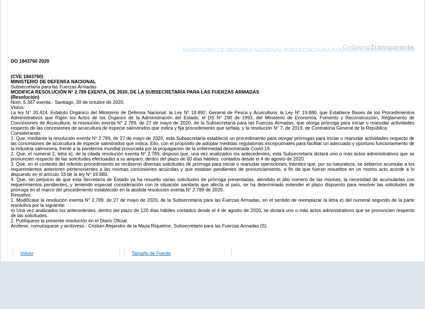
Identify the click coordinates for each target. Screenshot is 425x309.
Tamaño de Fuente (151, 253)
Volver (26, 253)
